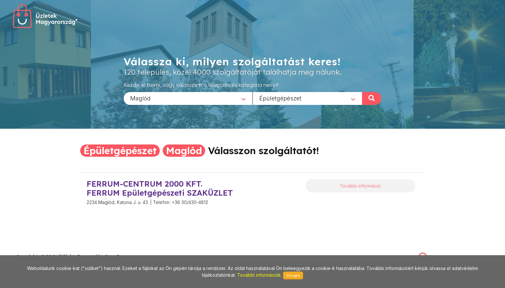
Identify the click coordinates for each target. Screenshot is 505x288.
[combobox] (188, 98)
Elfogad (293, 275)
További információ (360, 186)
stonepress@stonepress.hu (42, 249)
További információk (259, 275)
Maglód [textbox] (140, 98)
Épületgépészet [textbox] (280, 98)
